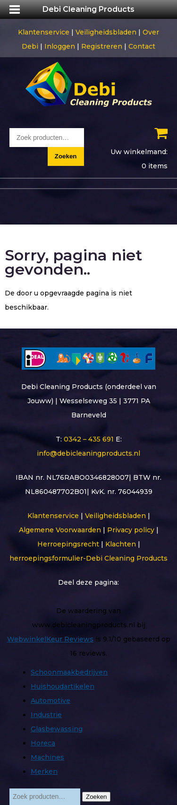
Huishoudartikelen (62, 686)
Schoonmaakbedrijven (69, 672)
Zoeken (66, 156)
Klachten (120, 544)
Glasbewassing (57, 729)
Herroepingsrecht (68, 544)
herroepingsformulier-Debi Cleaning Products (88, 558)
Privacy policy (130, 530)
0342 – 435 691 (89, 439)
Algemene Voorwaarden (60, 530)
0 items (155, 166)
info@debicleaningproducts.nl (88, 453)
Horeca (43, 743)
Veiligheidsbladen (106, 32)
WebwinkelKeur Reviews (50, 639)
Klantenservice (43, 32)
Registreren (101, 46)
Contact (141, 46)
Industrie (46, 714)
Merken (44, 771)
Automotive (50, 700)
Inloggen (59, 46)
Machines (47, 757)
